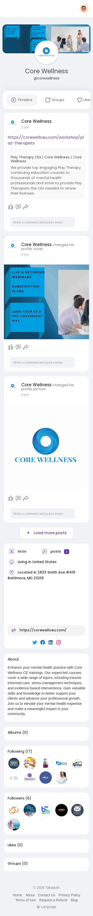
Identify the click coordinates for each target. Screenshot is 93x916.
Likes (12, 845)
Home (17, 895)
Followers (16, 798)
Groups (14, 863)
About (30, 895)
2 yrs (25, 127)
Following (16, 751)
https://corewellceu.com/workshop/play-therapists (46, 140)
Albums (14, 732)
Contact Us (46, 895)
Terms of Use (25, 900)
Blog (74, 900)
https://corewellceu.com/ (43, 630)
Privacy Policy (69, 895)
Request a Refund (53, 900)
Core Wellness (46, 71)
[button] (84, 8)
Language (46, 907)
